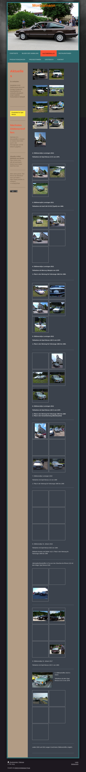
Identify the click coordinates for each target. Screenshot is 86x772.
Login (76, 762)
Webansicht (74, 764)
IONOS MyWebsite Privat (22, 768)
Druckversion (13, 762)
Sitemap (21, 762)
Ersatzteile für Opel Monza (17, 113)
